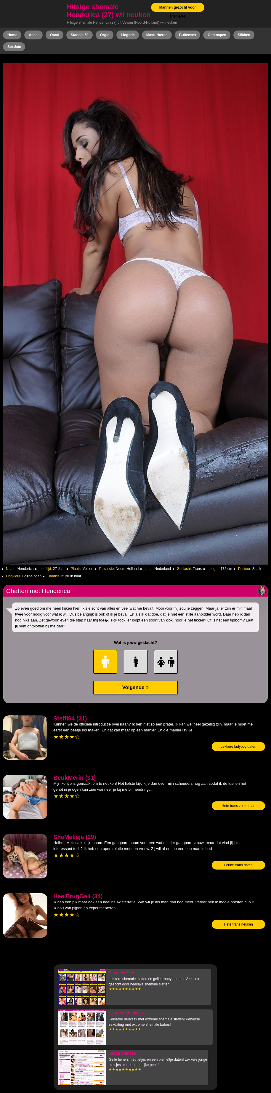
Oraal (54, 35)
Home (12, 35)
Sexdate (14, 47)
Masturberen (157, 35)
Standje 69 (80, 35)
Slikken (244, 35)
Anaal (34, 35)
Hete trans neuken (238, 924)
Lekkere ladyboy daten (238, 746)
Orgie (104, 35)
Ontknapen (217, 35)
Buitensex (187, 35)
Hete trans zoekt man (238, 806)
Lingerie (128, 35)
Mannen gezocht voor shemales (177, 11)
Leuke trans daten (238, 865)
